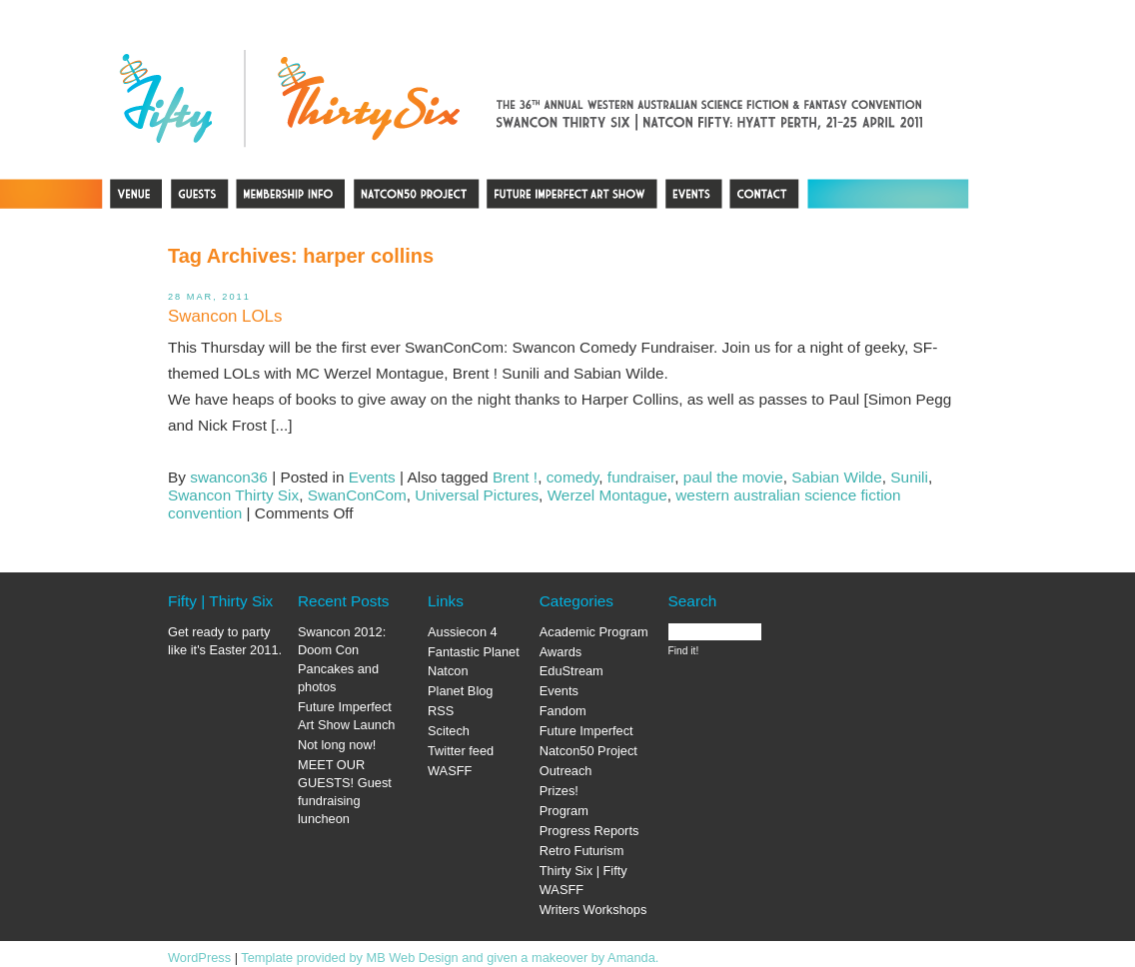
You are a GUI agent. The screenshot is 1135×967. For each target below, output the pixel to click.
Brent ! (515, 477)
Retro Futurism (582, 850)
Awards (560, 651)
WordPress (199, 957)
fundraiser (640, 477)
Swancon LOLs (225, 316)
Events (372, 477)
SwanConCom (357, 494)
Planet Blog (460, 690)
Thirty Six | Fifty (583, 870)
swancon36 (229, 477)
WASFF (450, 770)
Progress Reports (589, 830)
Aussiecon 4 (463, 631)
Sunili (909, 477)
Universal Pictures (477, 494)
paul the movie (733, 477)
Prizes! (559, 790)
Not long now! (337, 744)
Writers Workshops (593, 909)
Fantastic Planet (474, 651)
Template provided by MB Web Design (349, 957)
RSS (441, 710)
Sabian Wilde (836, 477)
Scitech (449, 730)
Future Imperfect (586, 730)
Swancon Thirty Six (233, 494)
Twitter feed (461, 750)
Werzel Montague (607, 494)
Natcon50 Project (588, 750)
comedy (573, 477)
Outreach (566, 770)
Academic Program (594, 631)
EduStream (571, 670)
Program (564, 810)
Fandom (563, 710)
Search (692, 600)
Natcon (448, 670)
